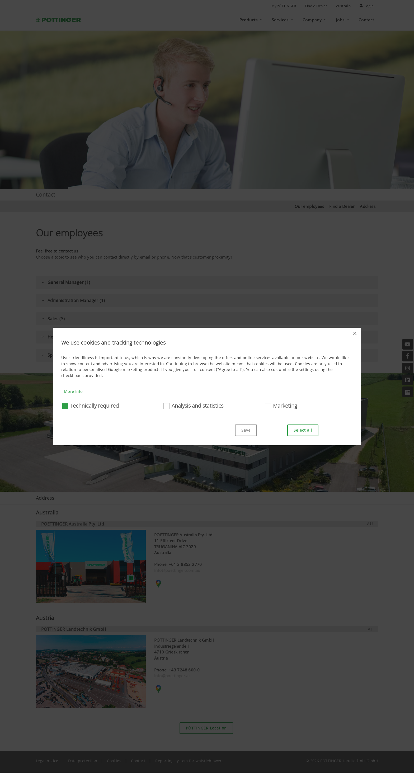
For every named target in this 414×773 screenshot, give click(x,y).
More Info (73, 391)
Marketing (285, 405)
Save (246, 430)
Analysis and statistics (197, 405)
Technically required (94, 405)
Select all (303, 430)
